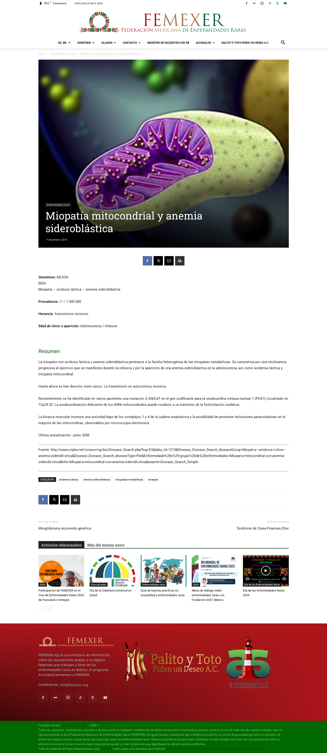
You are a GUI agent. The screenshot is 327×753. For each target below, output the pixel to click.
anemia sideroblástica (96, 479)
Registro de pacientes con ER (168, 42)
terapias (153, 479)
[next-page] (49, 609)
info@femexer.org (74, 684)
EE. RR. (64, 42)
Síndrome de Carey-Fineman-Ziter (263, 528)
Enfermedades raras (63, 54)
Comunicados (98, 584)
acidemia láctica (68, 479)
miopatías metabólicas (129, 479)
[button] (283, 43)
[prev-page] (41, 609)
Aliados (108, 42)
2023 (42, 584)
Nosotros (85, 42)
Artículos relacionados (61, 544)
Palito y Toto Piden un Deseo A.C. (245, 42)
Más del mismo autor (106, 544)
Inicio (41, 54)
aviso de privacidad (73, 725)
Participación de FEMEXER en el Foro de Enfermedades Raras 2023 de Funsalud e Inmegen (61, 595)
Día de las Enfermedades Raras (262, 584)
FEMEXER (106, 749)
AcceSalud (205, 42)
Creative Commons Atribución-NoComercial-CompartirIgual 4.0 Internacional (216, 749)
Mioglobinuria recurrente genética (64, 528)
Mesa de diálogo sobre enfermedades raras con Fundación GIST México (208, 595)
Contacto (132, 42)
